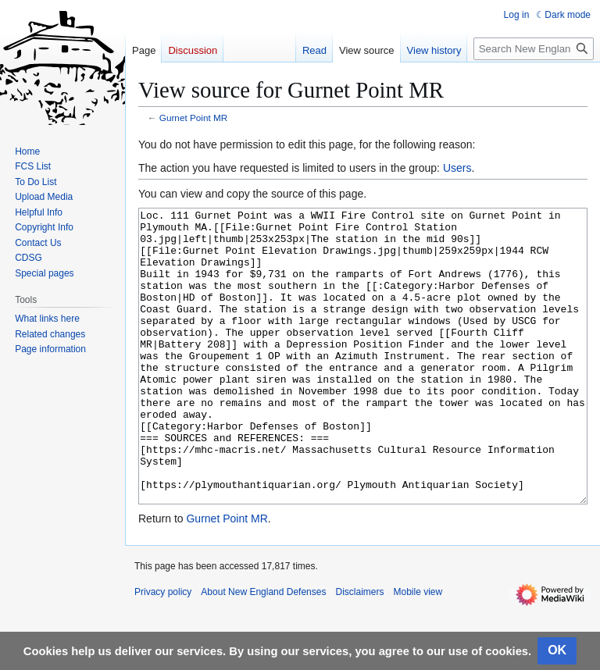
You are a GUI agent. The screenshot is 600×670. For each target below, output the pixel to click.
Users (457, 168)
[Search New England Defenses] (533, 48)
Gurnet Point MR (193, 117)
